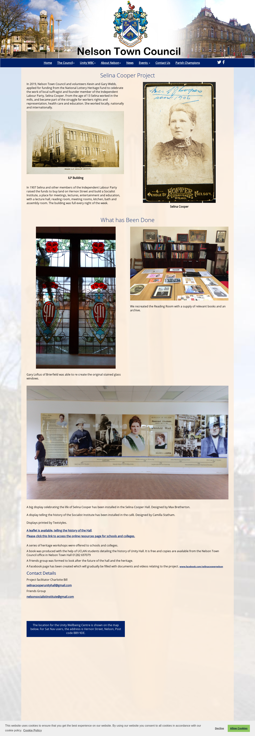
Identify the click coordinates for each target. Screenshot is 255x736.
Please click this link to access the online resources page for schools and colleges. (81, 536)
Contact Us (162, 63)
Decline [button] (219, 728)
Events (144, 63)
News (130, 63)
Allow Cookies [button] (238, 728)
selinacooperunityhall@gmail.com (49, 585)
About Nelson (111, 63)
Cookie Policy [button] (32, 730)
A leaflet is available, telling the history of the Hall (59, 530)
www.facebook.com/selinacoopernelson (201, 566)
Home (48, 63)
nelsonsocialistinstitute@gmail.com (50, 597)
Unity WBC (88, 63)
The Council (66, 63)
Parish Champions (187, 63)
